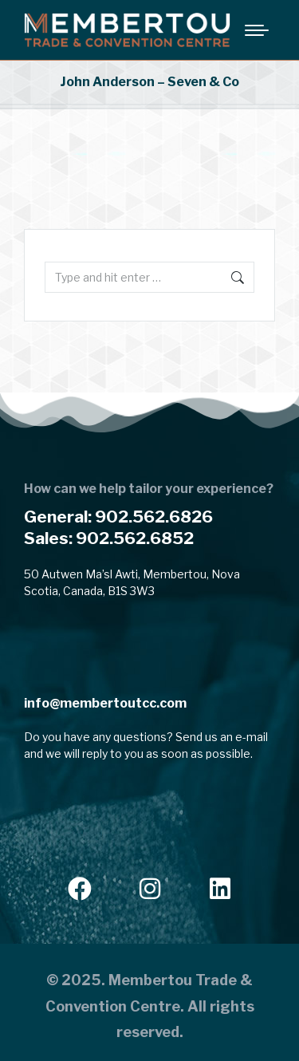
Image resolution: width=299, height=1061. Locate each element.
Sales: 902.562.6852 (109, 538)
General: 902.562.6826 (118, 517)
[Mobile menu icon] (256, 30)
